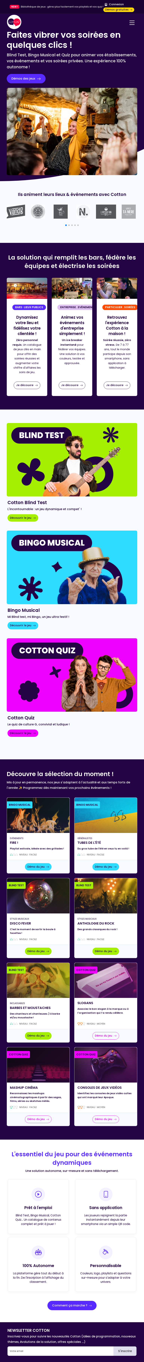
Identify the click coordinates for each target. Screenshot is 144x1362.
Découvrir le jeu (23, 518)
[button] (66, 225)
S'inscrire (125, 1351)
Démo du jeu (38, 867)
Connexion (114, 4)
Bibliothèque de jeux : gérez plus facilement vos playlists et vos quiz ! (62, 6)
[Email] (61, 1351)
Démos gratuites (118, 9)
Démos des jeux (26, 78)
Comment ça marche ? (72, 1305)
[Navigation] (132, 22)
